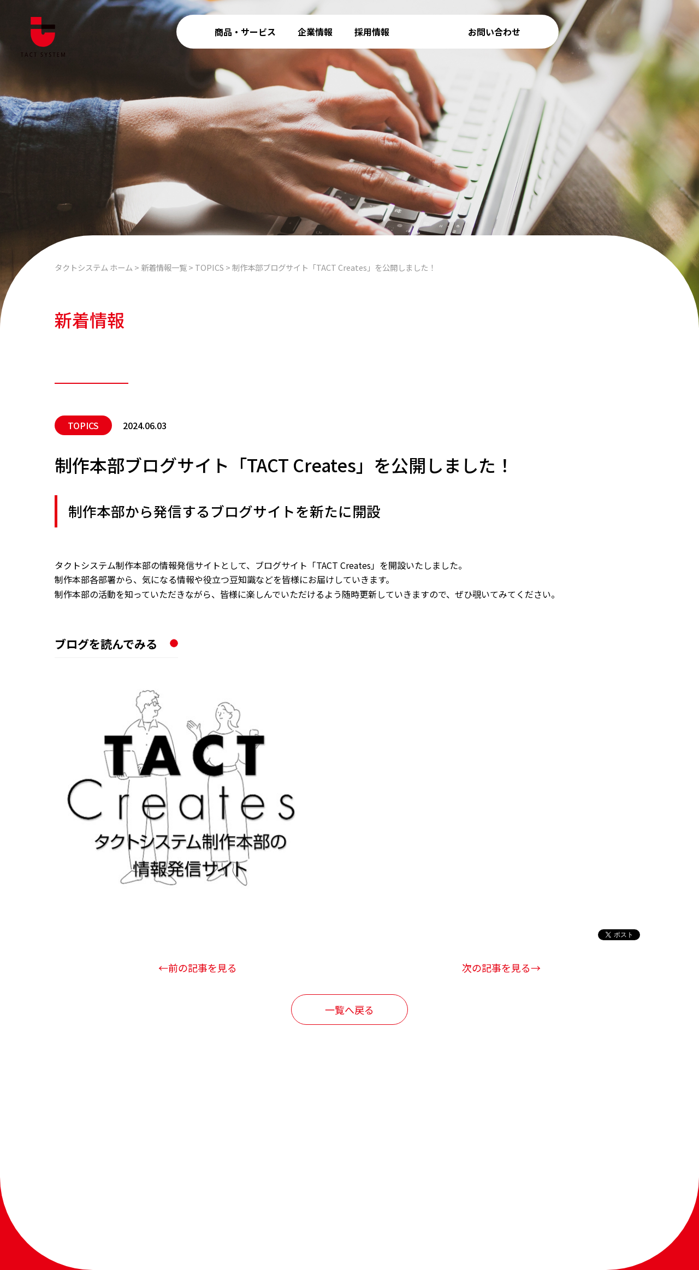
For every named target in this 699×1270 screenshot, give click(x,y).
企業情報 (315, 31)
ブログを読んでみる (106, 644)
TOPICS (83, 425)
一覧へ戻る (349, 1009)
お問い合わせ (494, 31)
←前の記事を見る (197, 967)
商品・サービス (245, 31)
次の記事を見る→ (501, 967)
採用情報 (371, 31)
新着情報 (428, 31)
